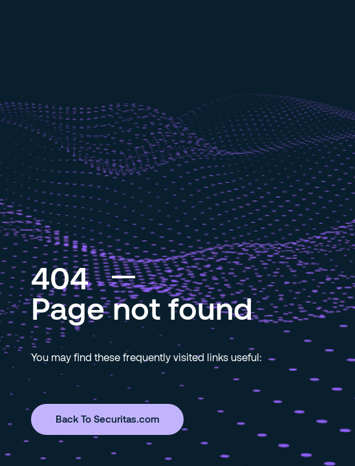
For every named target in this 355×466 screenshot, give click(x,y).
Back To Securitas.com (107, 419)
